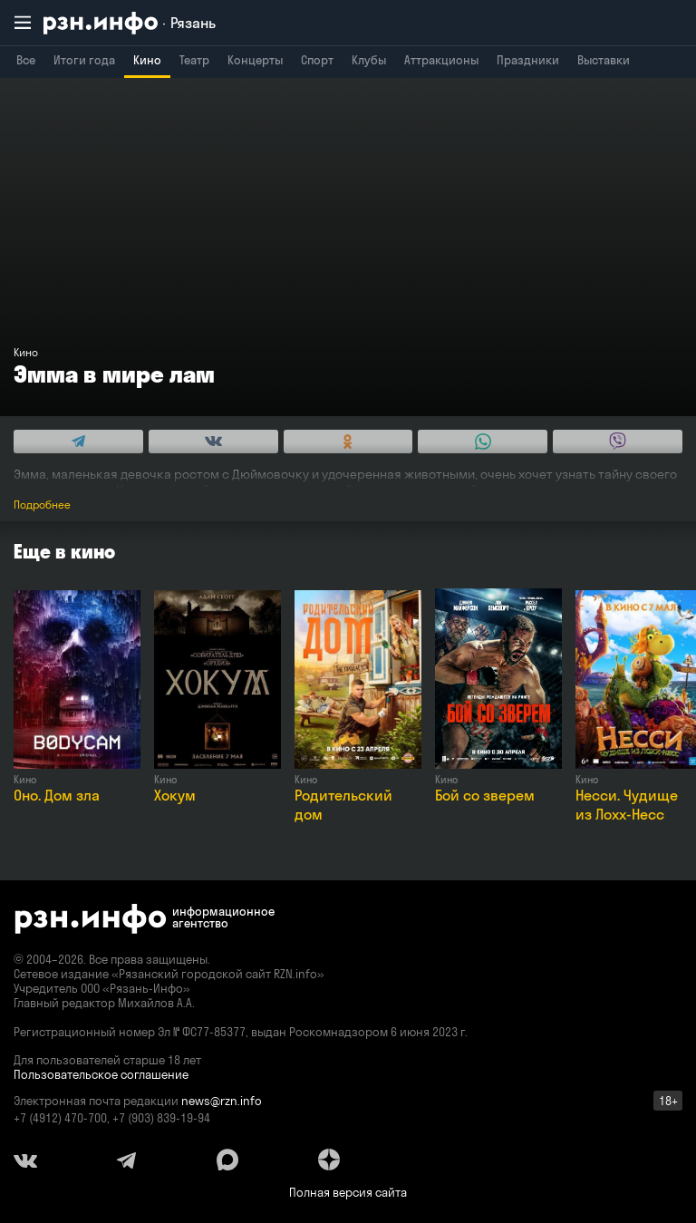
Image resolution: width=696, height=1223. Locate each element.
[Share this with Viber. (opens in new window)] (617, 441)
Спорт (317, 60)
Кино (147, 60)
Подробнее (42, 504)
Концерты (255, 60)
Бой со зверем (485, 795)
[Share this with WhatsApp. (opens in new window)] (482, 441)
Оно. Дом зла (57, 795)
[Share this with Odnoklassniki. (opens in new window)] (348, 441)
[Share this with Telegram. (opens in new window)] (78, 441)
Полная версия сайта (348, 1192)
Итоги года (84, 60)
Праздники (528, 60)
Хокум (175, 795)
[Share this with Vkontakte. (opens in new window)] (213, 441)
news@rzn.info (221, 1100)
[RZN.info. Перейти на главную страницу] (130, 23)
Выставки (603, 60)
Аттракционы (441, 60)
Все (25, 60)
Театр (194, 60)
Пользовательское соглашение (101, 1074)
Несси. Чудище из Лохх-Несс (626, 804)
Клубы (369, 60)
